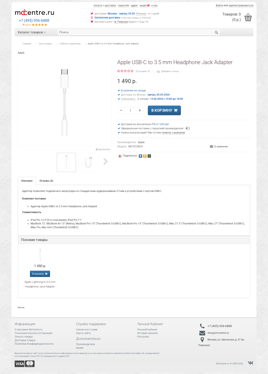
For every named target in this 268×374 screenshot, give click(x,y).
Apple (141, 142)
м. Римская (121, 21)
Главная (27, 43)
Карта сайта (83, 333)
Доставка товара (25, 340)
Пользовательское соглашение (33, 333)
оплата (98, 5)
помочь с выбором (173, 132)
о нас (154, 5)
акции (144, 5)
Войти (219, 5)
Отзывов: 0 (143, 71)
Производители (85, 344)
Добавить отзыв (168, 71)
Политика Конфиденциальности (34, 343)
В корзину (164, 110)
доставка (110, 5)
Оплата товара (24, 336)
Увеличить (103, 149)
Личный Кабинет (147, 329)
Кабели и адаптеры (70, 43)
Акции (79, 347)
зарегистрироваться (241, 5)
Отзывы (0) (46, 180)
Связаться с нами (87, 329)
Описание (26, 180)
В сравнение (219, 146)
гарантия (123, 5)
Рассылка (143, 336)
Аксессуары (45, 43)
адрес (134, 5)
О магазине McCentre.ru (29, 329)
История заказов (147, 333)
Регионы (141, 13)
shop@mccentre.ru (218, 332)
